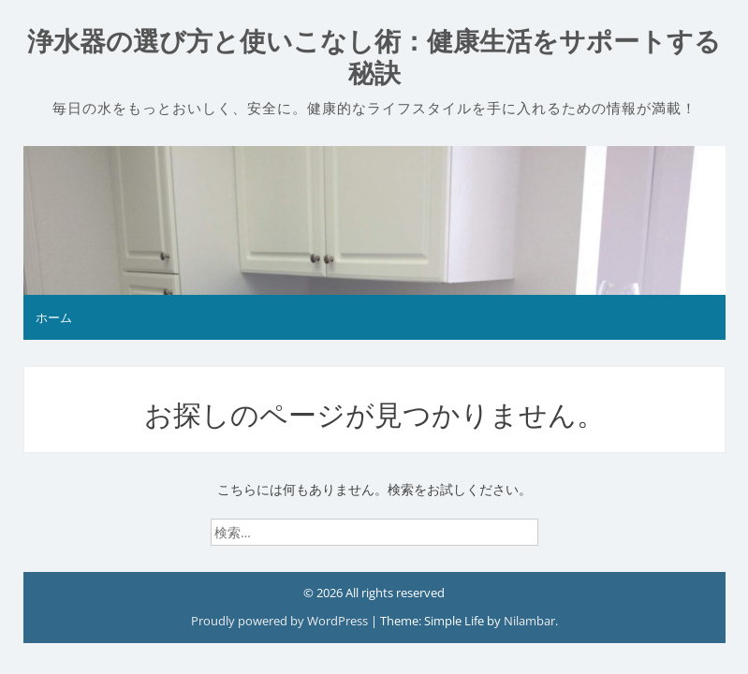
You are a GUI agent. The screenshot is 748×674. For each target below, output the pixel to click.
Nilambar (529, 620)
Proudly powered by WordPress (281, 620)
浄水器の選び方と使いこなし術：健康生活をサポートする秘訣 (374, 57)
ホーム (54, 317)
